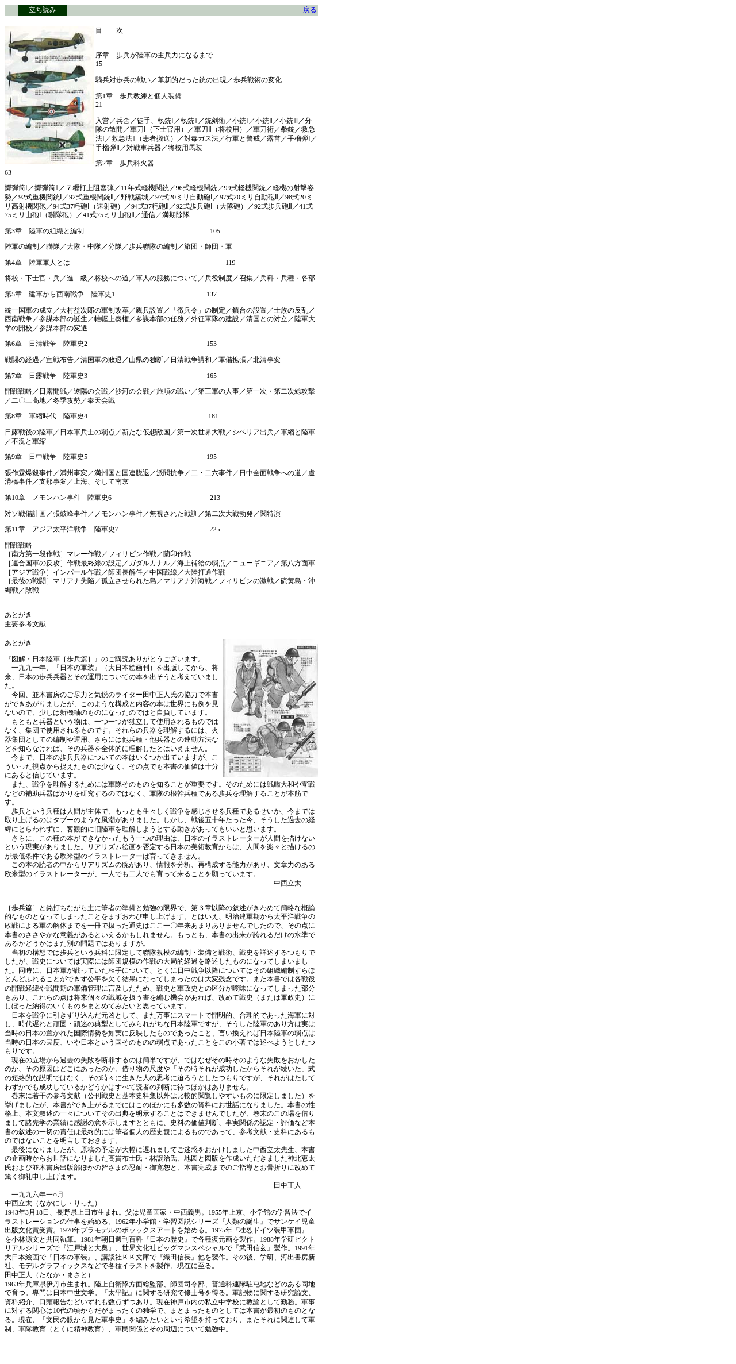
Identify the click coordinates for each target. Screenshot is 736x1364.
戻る (310, 10)
